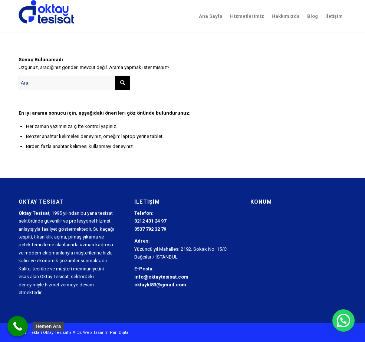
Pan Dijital (119, 332)
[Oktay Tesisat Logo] (47, 16)
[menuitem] (210, 16)
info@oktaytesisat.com (161, 277)
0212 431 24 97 (150, 221)
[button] (343, 320)
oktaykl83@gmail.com (160, 284)
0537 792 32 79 (150, 229)
